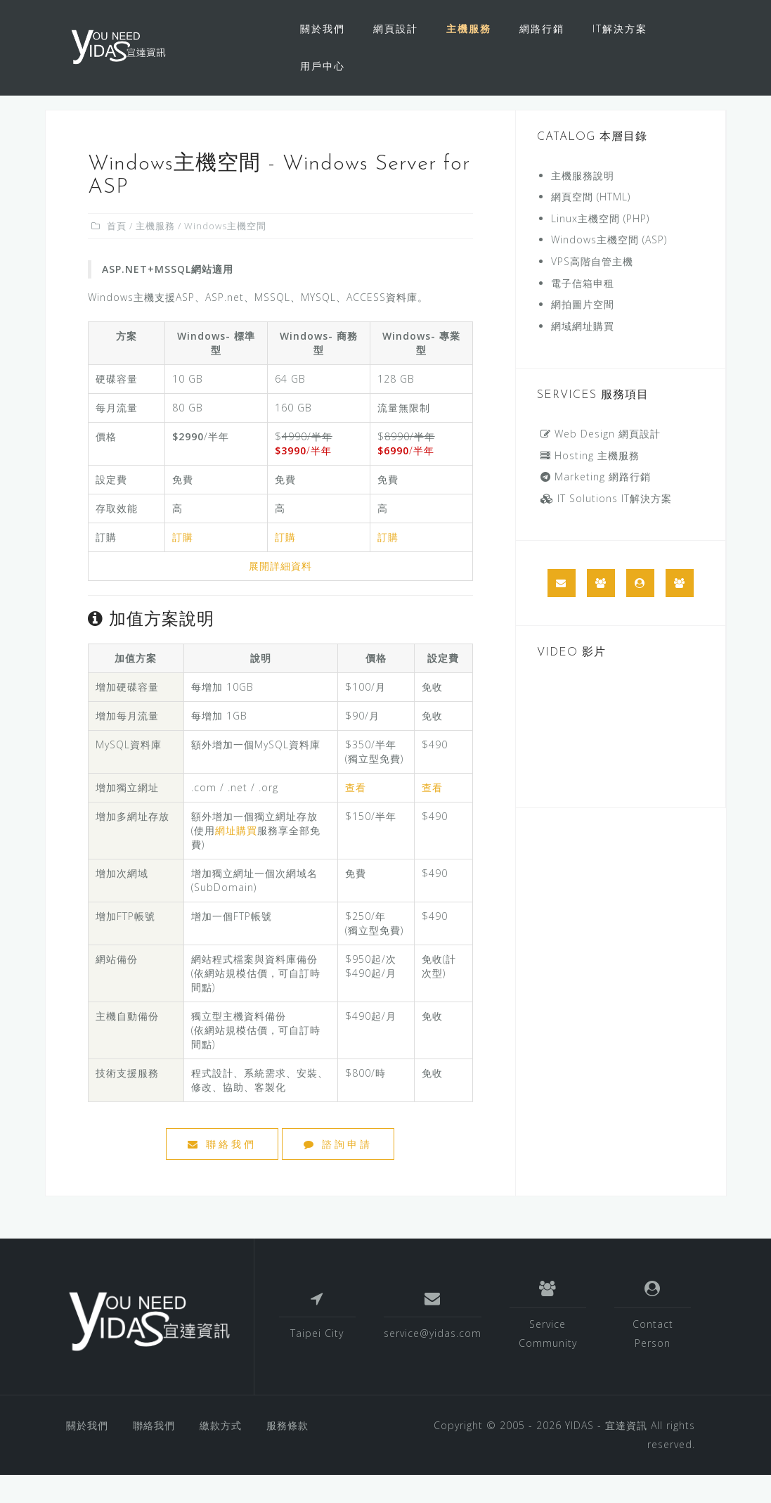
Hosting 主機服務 (590, 483)
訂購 (182, 565)
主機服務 (468, 28)
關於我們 (322, 28)
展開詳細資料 (280, 594)
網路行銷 (541, 28)
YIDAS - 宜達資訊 (606, 1453)
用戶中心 (322, 65)
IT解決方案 (619, 28)
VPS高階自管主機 (592, 289)
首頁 (117, 254)
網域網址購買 (582, 354)
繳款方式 (221, 1453)
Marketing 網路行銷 (595, 504)
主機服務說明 (582, 203)
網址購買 (236, 858)
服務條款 (287, 1453)
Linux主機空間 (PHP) (600, 246)
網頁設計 (395, 28)
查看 (355, 815)
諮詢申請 (338, 1172)
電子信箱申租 (582, 311)
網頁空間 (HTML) (590, 224)
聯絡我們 (222, 1172)
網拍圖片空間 (582, 332)
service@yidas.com (432, 1361)
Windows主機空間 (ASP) (609, 267)
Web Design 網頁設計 (600, 461)
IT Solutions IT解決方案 (606, 526)
